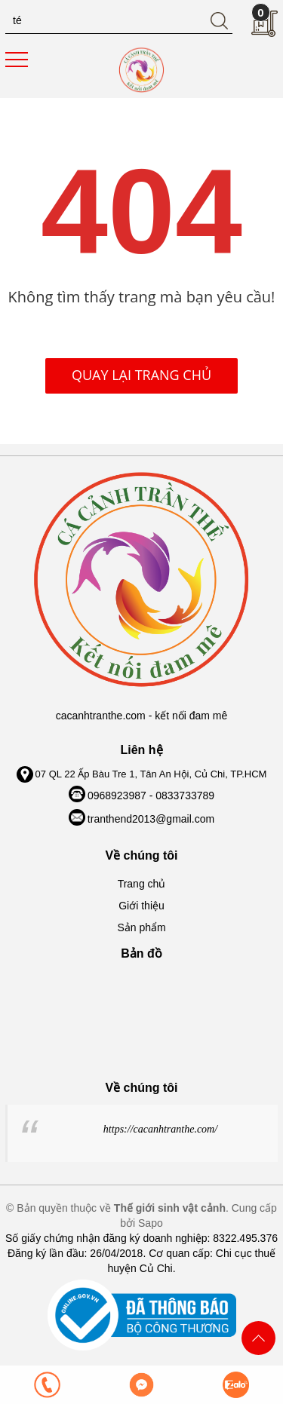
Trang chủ (142, 884)
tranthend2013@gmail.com (151, 819)
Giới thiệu (141, 906)
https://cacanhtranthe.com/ (160, 1129)
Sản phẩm (141, 927)
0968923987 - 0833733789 (151, 795)
